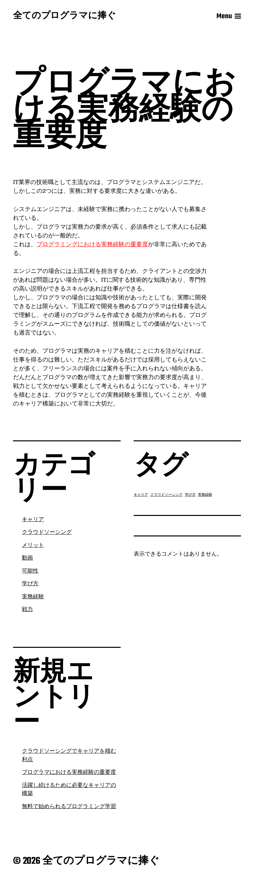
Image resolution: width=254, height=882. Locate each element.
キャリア (33, 520)
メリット (33, 545)
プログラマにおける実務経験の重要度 (69, 772)
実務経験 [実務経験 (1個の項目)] (205, 494)
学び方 (30, 584)
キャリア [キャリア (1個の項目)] (141, 494)
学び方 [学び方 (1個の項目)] (190, 494)
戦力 (27, 610)
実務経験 (33, 597)
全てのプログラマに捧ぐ (64, 16)
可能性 (30, 571)
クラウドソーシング (47, 532)
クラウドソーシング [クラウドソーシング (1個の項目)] (166, 494)
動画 (27, 558)
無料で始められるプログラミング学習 (69, 807)
